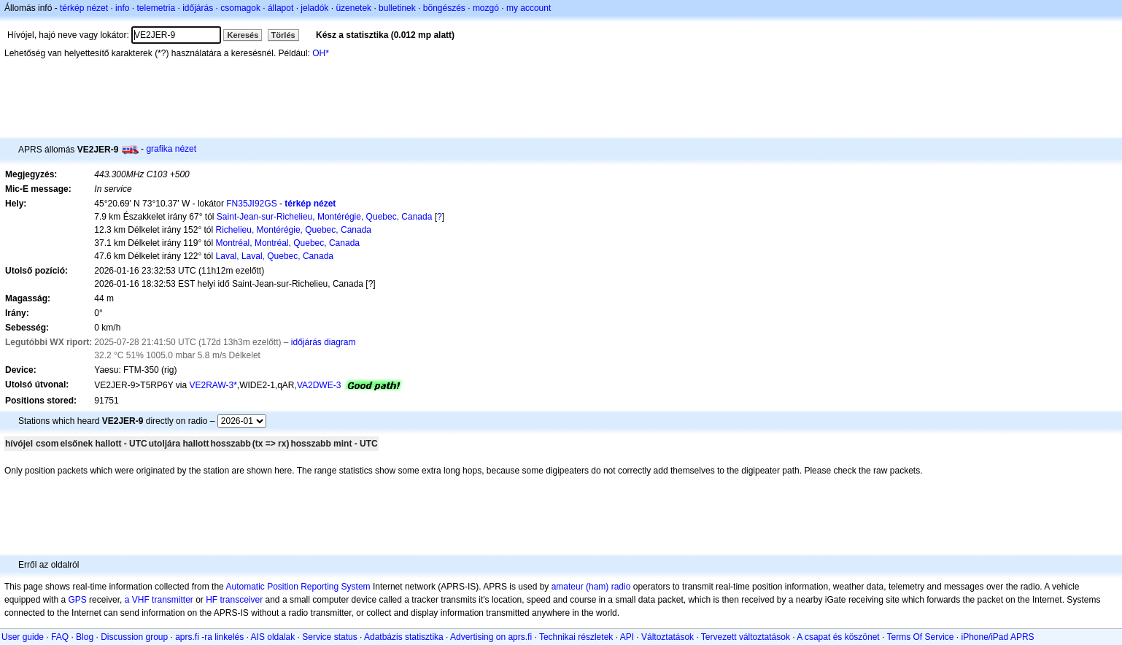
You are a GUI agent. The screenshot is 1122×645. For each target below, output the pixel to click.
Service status (329, 637)
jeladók (314, 8)
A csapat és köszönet (838, 637)
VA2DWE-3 (319, 385)
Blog (84, 637)
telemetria (155, 8)
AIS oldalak (273, 637)
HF (211, 600)
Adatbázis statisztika (404, 637)
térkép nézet (84, 8)
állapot (280, 8)
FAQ (60, 637)
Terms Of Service (919, 637)
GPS (77, 600)
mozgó (486, 8)
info (122, 8)
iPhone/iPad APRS (998, 637)
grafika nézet (171, 149)
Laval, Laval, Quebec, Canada (274, 256)
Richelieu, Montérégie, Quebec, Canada (293, 230)
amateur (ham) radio (591, 587)
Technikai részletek (576, 637)
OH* (320, 53)
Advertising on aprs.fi (491, 637)
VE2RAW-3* (212, 385)
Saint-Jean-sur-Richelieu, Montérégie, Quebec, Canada (325, 217)
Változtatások (667, 637)
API (627, 637)
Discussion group (134, 637)
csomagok (240, 8)
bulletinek (397, 8)
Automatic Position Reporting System (297, 587)
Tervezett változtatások (745, 637)
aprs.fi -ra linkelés (209, 637)
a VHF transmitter (159, 600)
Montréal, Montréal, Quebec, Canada (288, 243)
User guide (22, 637)
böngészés (444, 8)
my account (528, 8)
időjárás (197, 8)
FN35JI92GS (251, 203)
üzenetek (353, 8)
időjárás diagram (323, 342)
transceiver (241, 600)
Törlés (283, 35)
